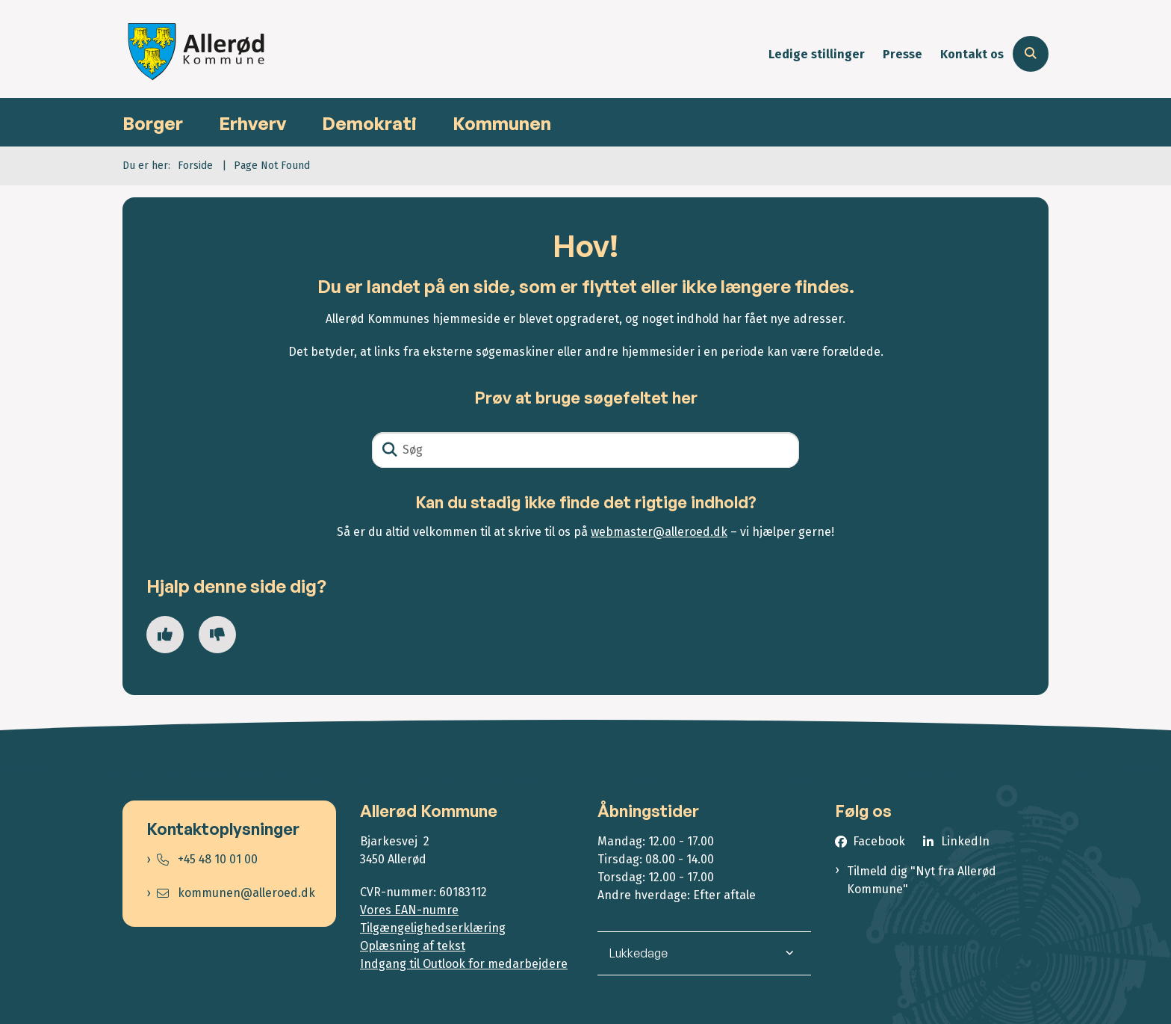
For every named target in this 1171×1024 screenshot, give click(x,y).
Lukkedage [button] (638, 953)
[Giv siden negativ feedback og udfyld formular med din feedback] (217, 634)
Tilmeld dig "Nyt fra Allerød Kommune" (921, 880)
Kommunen (502, 123)
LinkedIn (965, 841)
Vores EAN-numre (409, 910)
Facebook (879, 841)
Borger (152, 123)
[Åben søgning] (1031, 54)
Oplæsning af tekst (412, 946)
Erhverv (252, 123)
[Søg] (585, 450)
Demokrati (369, 123)
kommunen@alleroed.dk (236, 893)
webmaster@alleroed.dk (659, 532)
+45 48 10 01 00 (207, 859)
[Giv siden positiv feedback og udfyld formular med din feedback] (165, 634)
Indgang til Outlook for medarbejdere (464, 964)
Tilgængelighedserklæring (433, 928)
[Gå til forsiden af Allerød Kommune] (197, 53)
